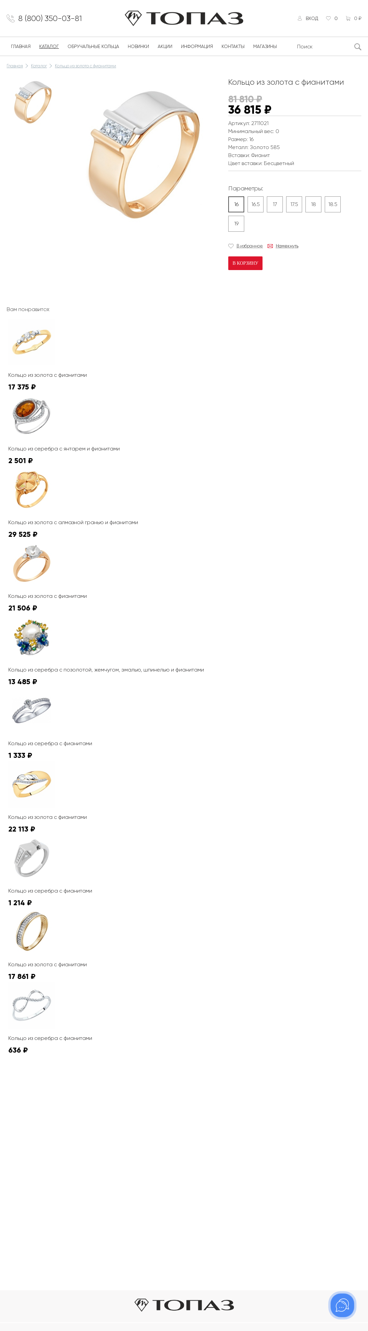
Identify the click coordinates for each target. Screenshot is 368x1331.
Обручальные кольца (93, 46)
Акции (165, 46)
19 (236, 223)
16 (236, 204)
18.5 (332, 204)
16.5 (256, 204)
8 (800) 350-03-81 (50, 18)
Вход (312, 18)
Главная (21, 46)
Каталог (49, 46)
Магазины (265, 46)
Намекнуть (287, 245)
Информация (197, 46)
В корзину (245, 263)
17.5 (294, 204)
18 (313, 204)
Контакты (233, 46)
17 (275, 204)
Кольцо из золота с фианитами (85, 65)
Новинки (138, 46)
